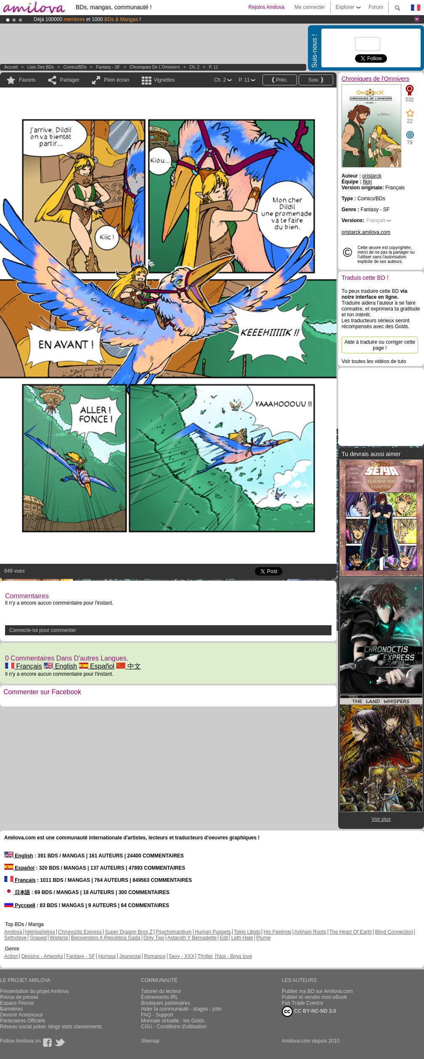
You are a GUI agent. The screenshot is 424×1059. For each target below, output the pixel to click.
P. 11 (213, 67)
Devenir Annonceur (21, 1015)
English (60, 666)
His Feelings (278, 932)
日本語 (17, 892)
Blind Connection (394, 932)
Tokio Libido (247, 932)
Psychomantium (173, 932)
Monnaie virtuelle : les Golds (172, 1021)
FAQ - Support (157, 1015)
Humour (107, 956)
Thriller (205, 956)
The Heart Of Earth (350, 932)
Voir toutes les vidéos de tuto (374, 361)
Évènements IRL (159, 997)
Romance (154, 956)
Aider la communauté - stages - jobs (181, 1009)
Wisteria (59, 938)
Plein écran (116, 80)
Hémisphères (40, 932)
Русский (19, 905)
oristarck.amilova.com (366, 232)
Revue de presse (19, 997)
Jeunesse (129, 956)
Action (11, 956)
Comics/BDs (75, 67)
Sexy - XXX (181, 956)
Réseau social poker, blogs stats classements (51, 1027)
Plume (263, 938)
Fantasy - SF (108, 67)
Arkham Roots (310, 932)
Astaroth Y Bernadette (192, 938)
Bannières (11, 1009)
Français (23, 666)
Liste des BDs (40, 67)
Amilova (13, 932)
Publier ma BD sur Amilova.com (317, 991)
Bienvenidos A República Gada (105, 938)
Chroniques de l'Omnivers (155, 67)
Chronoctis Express (80, 932)
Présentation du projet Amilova (34, 991)
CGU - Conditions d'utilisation (174, 1027)
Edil (224, 938)
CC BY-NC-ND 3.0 (309, 1011)
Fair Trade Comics (302, 1003)
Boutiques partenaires (165, 1003)
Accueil (11, 67)
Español (96, 666)
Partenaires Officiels (22, 1021)
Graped (38, 938)
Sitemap (150, 1041)
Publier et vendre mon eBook (314, 997)
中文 (128, 666)
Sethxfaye (15, 938)
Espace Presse (17, 1003)
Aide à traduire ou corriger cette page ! (379, 345)
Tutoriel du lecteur (161, 991)
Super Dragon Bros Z (128, 932)
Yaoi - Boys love (234, 956)
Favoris (27, 80)
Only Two (153, 938)
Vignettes (164, 80)
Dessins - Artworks (42, 956)
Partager (70, 80)
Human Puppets (213, 932)
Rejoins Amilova (266, 7)
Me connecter (309, 7)
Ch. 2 (194, 67)
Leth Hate (242, 938)
